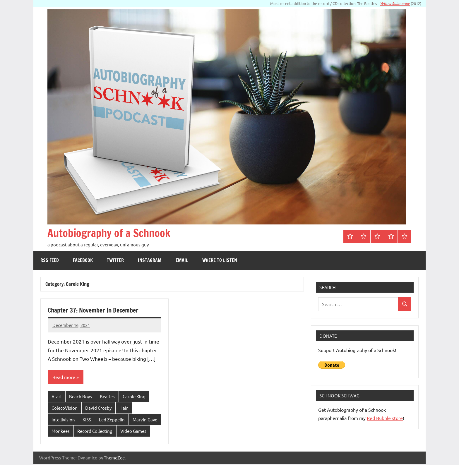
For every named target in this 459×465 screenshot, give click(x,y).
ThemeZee (114, 458)
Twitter (115, 260)
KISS (87, 420)
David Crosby (98, 408)
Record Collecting (94, 432)
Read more (63, 377)
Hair (123, 408)
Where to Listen (219, 260)
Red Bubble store (385, 418)
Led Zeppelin (112, 420)
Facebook (83, 260)
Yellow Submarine (395, 3)
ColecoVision (65, 408)
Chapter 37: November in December (94, 310)
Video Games (133, 432)
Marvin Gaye (145, 420)
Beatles (107, 396)
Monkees (61, 432)
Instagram (150, 260)
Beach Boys (80, 396)
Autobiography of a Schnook (116, 232)
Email (182, 260)
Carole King (134, 396)
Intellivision (63, 420)
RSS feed (49, 260)
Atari (56, 396)
